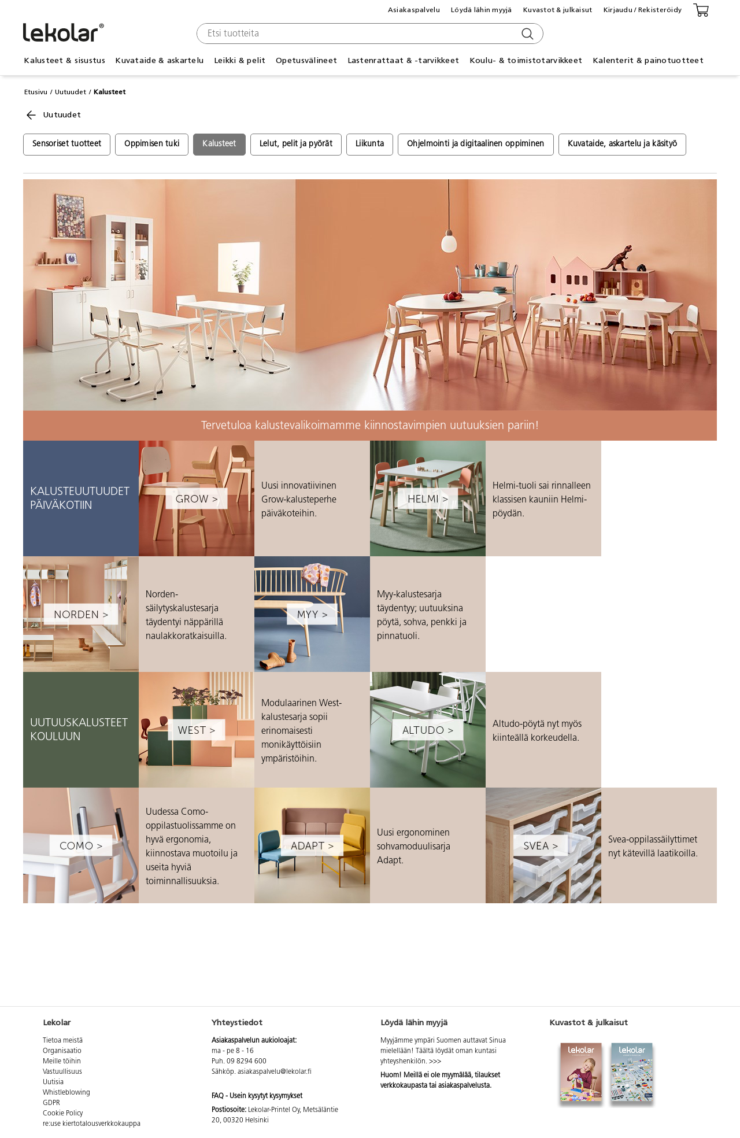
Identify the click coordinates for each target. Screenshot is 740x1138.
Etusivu (35, 92)
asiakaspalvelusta (464, 1085)
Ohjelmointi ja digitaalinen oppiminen (475, 144)
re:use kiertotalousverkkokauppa (91, 1124)
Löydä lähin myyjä (481, 10)
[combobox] (368, 33)
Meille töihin (62, 1061)
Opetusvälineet (306, 60)
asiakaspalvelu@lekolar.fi (275, 1072)
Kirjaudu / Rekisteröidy (643, 10)
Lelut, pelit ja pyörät (296, 144)
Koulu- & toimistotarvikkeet (526, 60)
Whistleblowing (66, 1092)
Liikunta (370, 144)
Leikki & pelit (240, 60)
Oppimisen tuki (151, 144)
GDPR (51, 1103)
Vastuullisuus (62, 1072)
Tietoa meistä (63, 1040)
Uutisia (53, 1082)
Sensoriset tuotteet (66, 144)
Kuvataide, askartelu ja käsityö (623, 144)
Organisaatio (62, 1051)
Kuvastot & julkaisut (558, 10)
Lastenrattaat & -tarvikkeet (403, 60)
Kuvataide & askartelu (159, 60)
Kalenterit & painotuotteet (648, 60)
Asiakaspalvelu (414, 10)
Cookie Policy (63, 1113)
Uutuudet (70, 92)
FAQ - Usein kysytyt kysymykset (257, 1096)
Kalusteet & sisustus (64, 60)
